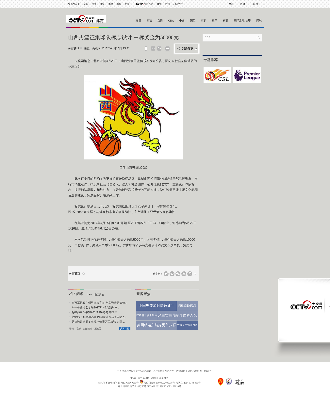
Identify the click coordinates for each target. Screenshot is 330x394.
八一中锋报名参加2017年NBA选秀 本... (96, 307)
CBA (171, 20)
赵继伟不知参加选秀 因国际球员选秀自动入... (99, 317)
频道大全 (178, 4)
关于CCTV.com (143, 370)
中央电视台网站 (125, 370)
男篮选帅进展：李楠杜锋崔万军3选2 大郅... (98, 321)
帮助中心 (208, 370)
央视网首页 (74, 4)
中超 (182, 20)
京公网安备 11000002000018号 (157, 382)
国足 (193, 20)
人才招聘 (158, 370)
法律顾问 (181, 370)
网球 (259, 20)
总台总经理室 (195, 370)
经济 (102, 4)
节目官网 (148, 4)
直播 (159, 4)
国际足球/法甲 (242, 20)
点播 (160, 20)
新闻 (85, 4)
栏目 (167, 4)
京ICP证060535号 (130, 382)
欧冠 (225, 20)
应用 (255, 4)
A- (153, 48)
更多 (127, 4)
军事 (119, 4)
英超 (203, 20)
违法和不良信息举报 (109, 382)
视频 (94, 4)
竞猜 (149, 20)
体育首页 (74, 273)
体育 (110, 4)
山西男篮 (99, 294)
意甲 (214, 20)
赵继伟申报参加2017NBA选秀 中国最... (96, 312)
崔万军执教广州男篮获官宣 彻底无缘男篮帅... (99, 302)
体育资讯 (73, 48)
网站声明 (169, 370)
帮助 (242, 4)
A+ (159, 48)
